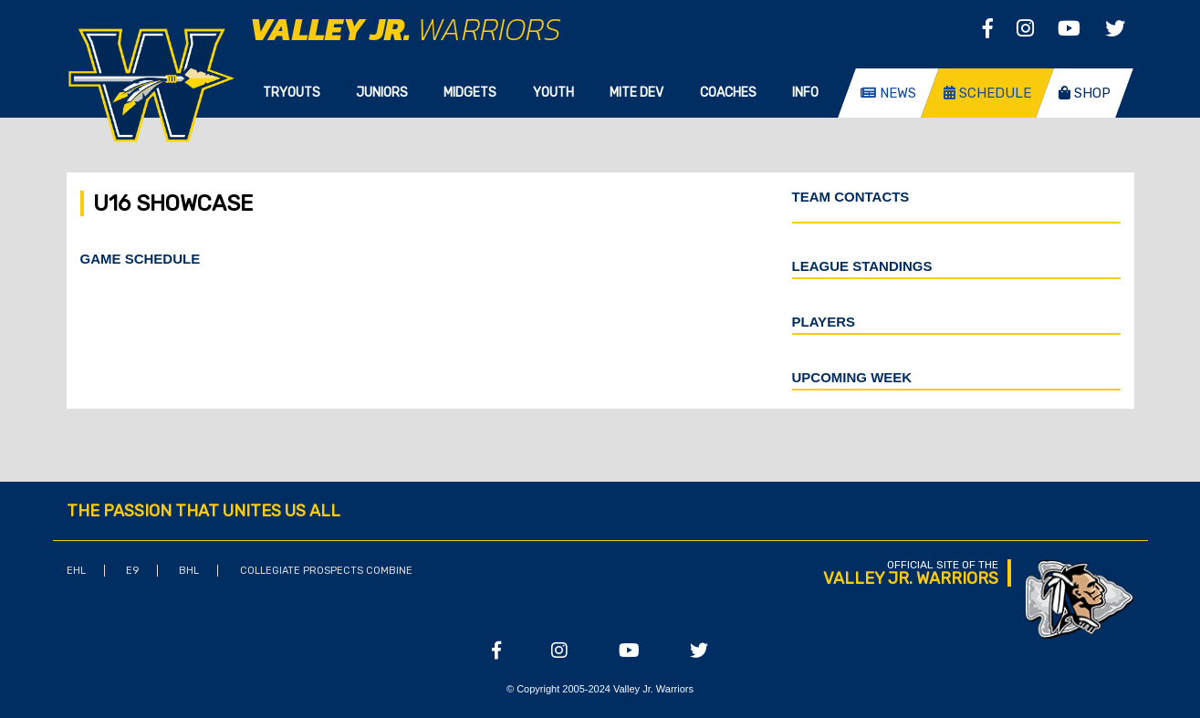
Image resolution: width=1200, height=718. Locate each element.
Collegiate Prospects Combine (326, 571)
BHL (189, 571)
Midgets (469, 92)
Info (805, 92)
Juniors (382, 92)
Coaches (728, 92)
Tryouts (291, 92)
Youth (553, 92)
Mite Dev (636, 92)
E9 (132, 571)
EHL (76, 571)
